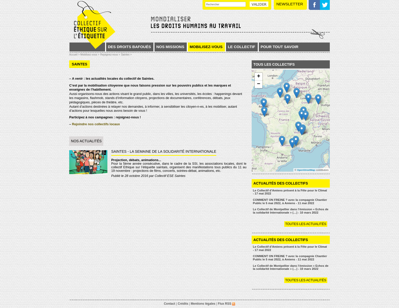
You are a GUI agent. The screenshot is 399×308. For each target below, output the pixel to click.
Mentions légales (203, 303)
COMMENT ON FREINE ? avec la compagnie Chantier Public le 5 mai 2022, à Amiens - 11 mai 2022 (290, 201)
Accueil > (74, 54)
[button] (296, 141)
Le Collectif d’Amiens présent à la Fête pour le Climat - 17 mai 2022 (290, 192)
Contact (169, 303)
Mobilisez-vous (206, 47)
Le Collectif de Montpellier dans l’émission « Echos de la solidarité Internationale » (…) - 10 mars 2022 (291, 211)
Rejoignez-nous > (110, 54)
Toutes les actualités (305, 224)
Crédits (183, 303)
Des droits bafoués (129, 47)
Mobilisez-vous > (89, 54)
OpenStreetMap (306, 170)
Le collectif (241, 47)
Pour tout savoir (279, 47)
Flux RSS (226, 303)
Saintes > (126, 54)
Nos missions (170, 47)
